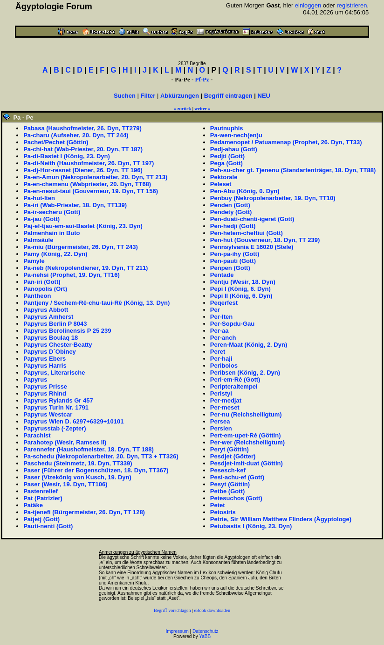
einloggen (308, 5)
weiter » (202, 108)
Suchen (125, 95)
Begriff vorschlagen (172, 610)
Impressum (176, 631)
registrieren (352, 5)
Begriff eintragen (228, 95)
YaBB (205, 636)
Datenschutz (205, 631)
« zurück (183, 108)
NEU (264, 95)
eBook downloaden (212, 610)
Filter (148, 95)
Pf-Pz (202, 79)
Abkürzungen (179, 95)
